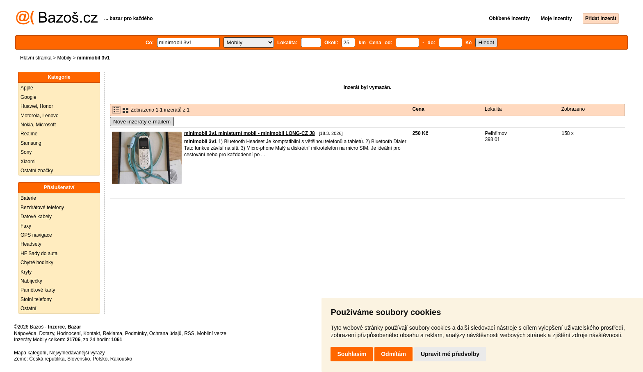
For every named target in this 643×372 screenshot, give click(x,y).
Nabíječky (31, 281)
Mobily (64, 58)
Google (28, 97)
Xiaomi (28, 161)
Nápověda (25, 333)
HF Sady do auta (39, 253)
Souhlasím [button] (351, 354)
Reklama (112, 333)
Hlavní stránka (36, 58)
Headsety (31, 244)
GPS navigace (36, 235)
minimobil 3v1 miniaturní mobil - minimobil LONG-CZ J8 (249, 133)
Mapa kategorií (30, 353)
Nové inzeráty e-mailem (142, 122)
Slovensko (78, 359)
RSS (189, 333)
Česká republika (46, 359)
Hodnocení (69, 333)
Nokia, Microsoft (38, 125)
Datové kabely (36, 216)
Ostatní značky (37, 170)
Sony (26, 152)
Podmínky (135, 333)
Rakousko (121, 359)
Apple (27, 88)
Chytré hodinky (37, 262)
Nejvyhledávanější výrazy (77, 353)
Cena (418, 109)
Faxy (26, 226)
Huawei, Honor (37, 106)
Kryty (26, 272)
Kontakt (91, 333)
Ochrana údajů (165, 333)
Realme (29, 134)
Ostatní (28, 308)
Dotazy (46, 333)
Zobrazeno (573, 109)
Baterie (28, 198)
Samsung (31, 143)
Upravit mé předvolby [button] (450, 354)
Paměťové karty (38, 290)
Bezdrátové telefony (42, 207)
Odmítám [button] (393, 354)
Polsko (100, 359)
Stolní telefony (36, 299)
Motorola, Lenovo (40, 116)
